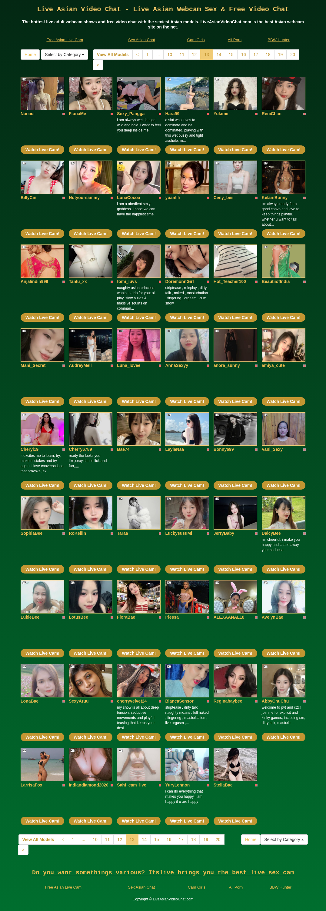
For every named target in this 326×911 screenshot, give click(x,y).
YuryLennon (177, 785)
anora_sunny (227, 365)
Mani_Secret (33, 365)
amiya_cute (273, 365)
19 (280, 54)
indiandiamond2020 (88, 785)
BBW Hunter (278, 40)
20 (292, 54)
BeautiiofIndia (276, 281)
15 (231, 54)
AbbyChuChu (275, 701)
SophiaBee (31, 533)
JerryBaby (224, 533)
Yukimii (221, 113)
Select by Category (64, 54)
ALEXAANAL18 (229, 617)
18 (268, 54)
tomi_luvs (127, 281)
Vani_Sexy (272, 449)
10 (169, 54)
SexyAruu (78, 701)
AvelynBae (272, 617)
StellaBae (223, 785)
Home (30, 54)
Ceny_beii (224, 197)
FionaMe (77, 113)
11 (182, 54)
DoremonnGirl (179, 281)
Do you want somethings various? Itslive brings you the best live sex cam (163, 872)
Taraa (122, 533)
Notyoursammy (84, 197)
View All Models (113, 54)
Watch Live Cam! (42, 149)
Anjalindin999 (34, 281)
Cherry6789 (80, 449)
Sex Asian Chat (141, 40)
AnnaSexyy (176, 365)
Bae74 (123, 449)
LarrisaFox (31, 785)
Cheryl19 (29, 449)
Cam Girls (196, 40)
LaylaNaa (174, 449)
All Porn (235, 40)
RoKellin (77, 533)
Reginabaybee (228, 701)
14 (219, 54)
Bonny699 (224, 449)
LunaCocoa (128, 197)
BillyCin (28, 197)
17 (255, 54)
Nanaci (28, 113)
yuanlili (172, 197)
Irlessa (171, 617)
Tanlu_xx (78, 281)
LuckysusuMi (178, 533)
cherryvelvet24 (132, 701)
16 (243, 54)
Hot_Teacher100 (230, 281)
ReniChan (271, 113)
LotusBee (78, 617)
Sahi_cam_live (131, 785)
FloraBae (126, 617)
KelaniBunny (275, 197)
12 (194, 54)
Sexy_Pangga (131, 113)
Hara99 (172, 113)
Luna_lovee (128, 365)
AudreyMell (80, 365)
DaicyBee (271, 533)
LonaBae (29, 701)
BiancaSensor (179, 701)
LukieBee (30, 617)
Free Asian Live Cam (64, 40)
